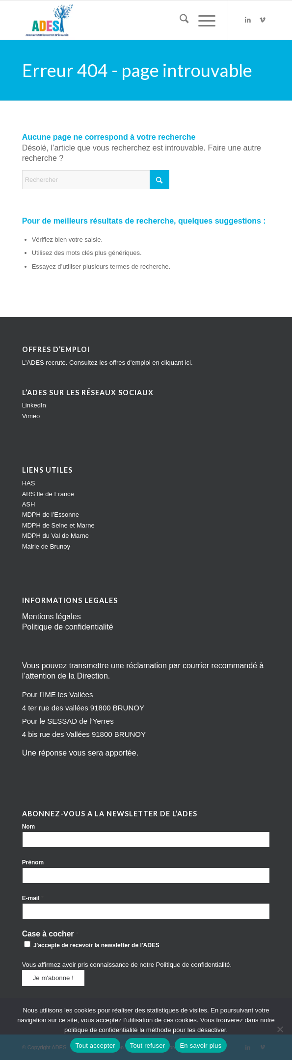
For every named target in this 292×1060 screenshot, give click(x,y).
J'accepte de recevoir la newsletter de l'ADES (91, 945)
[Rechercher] (179, 20)
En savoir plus (200, 1045)
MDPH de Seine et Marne (58, 525)
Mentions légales (51, 616)
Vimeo (31, 416)
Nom (28, 826)
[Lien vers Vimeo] (262, 20)
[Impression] (121, 20)
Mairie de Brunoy (46, 546)
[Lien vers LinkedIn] (247, 20)
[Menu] (201, 20)
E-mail (33, 898)
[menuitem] (179, 20)
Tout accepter (95, 1045)
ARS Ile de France (48, 494)
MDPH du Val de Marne (55, 535)
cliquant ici (176, 362)
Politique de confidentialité (67, 627)
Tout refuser (147, 1045)
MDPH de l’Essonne (50, 514)
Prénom (33, 862)
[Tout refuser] (280, 1029)
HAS (28, 483)
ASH (28, 504)
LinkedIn (34, 405)
